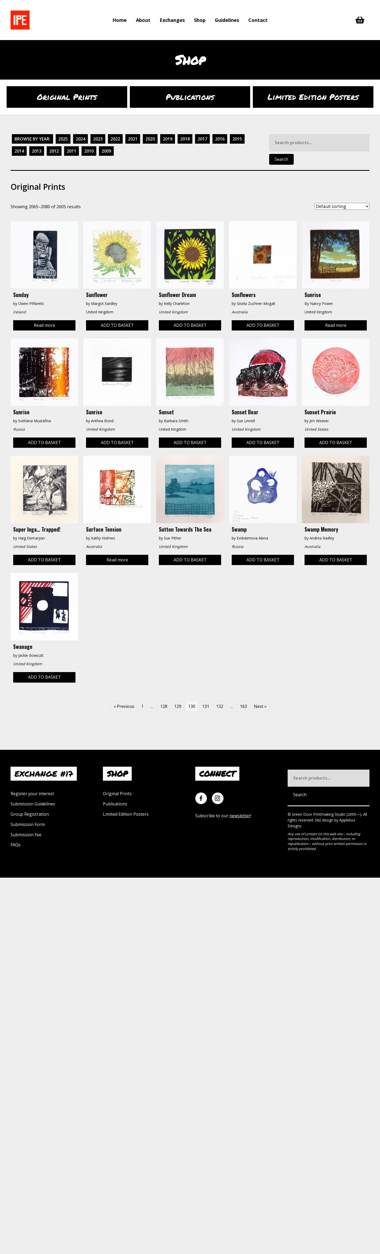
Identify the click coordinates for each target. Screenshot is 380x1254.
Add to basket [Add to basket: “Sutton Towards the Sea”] (190, 560)
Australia (312, 546)
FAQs (16, 845)
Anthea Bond (102, 420)
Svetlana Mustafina (34, 420)
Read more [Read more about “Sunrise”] (335, 325)
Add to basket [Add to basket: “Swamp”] (262, 560)
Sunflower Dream (177, 295)
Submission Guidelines (33, 804)
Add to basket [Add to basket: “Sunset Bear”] (262, 442)
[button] (370, 1244)
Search (281, 159)
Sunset (166, 412)
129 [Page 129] (177, 706)
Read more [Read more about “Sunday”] (44, 325)
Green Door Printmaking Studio (319, 814)
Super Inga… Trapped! (36, 529)
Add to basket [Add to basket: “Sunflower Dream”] (190, 325)
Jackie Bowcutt (31, 655)
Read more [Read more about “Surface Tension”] (117, 560)
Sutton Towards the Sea (185, 529)
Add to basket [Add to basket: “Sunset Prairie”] (335, 442)
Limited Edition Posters (126, 814)
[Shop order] (342, 206)
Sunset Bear (245, 412)
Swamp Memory (321, 529)
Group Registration (30, 814)
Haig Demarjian (31, 538)
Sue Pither (172, 538)
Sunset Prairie (320, 412)
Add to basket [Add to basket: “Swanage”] (44, 677)
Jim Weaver (319, 420)
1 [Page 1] (142, 706)
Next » (260, 706)
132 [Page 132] (219, 706)
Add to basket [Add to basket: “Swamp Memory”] (335, 560)
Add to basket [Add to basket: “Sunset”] (190, 442)
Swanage (22, 646)
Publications (115, 804)
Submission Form (28, 824)
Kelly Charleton (176, 303)
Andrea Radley (322, 538)
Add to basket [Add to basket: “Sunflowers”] (262, 325)
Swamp (239, 529)
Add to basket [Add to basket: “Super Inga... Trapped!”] (44, 560)
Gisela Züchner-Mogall (256, 303)
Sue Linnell (246, 420)
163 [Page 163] (243, 706)
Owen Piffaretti (31, 303)
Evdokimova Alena (252, 538)
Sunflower (97, 295)
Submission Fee (26, 835)
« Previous (124, 706)
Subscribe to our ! (223, 816)
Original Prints (117, 793)
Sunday (21, 295)
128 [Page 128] (163, 706)
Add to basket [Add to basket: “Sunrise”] (44, 442)
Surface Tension (103, 529)
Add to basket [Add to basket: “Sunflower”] (117, 325)
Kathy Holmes (103, 538)
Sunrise (313, 295)
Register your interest (32, 793)
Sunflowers (244, 295)
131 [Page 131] (205, 706)
